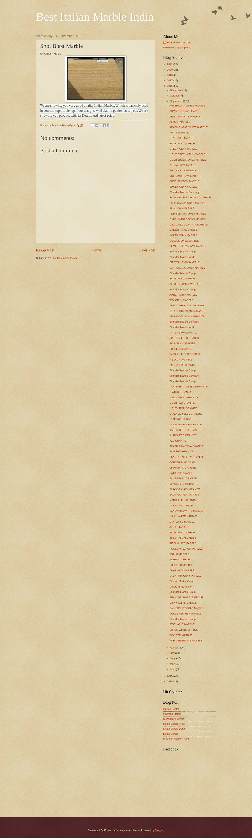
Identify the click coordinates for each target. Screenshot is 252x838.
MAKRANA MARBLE (181, 505)
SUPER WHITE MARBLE (183, 629)
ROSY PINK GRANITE (182, 343)
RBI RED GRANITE (180, 348)
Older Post (147, 250)
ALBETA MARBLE (179, 559)
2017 (170, 80)
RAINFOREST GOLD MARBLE (186, 608)
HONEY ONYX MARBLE (183, 235)
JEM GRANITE (178, 440)
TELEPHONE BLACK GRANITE (187, 310)
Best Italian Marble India (95, 16)
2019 (170, 74)
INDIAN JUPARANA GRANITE (186, 446)
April (173, 669)
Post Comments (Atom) (64, 258)
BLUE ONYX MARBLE (182, 143)
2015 (170, 676)
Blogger (159, 830)
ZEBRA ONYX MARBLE (183, 165)
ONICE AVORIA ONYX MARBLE (187, 219)
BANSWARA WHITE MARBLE (186, 510)
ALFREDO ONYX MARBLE (184, 284)
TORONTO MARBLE (181, 564)
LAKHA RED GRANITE (182, 419)
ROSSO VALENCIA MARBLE (186, 548)
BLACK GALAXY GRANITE (184, 489)
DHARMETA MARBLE (181, 570)
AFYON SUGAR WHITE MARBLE (188, 127)
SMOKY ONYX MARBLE (183, 186)
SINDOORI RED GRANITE (184, 337)
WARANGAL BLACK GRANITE (186, 316)
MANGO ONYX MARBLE (183, 229)
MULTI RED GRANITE (182, 402)
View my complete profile (177, 47)
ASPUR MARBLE (179, 554)
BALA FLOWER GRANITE (184, 494)
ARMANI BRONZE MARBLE (185, 111)
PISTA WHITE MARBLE (182, 543)
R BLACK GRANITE (180, 359)
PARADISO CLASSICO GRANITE (188, 386)
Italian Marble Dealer (175, 728)
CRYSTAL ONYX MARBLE (184, 262)
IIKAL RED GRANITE (181, 451)
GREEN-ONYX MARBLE (183, 148)
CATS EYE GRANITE (181, 473)
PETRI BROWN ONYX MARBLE (187, 213)
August (174, 647)
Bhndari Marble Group (181, 581)
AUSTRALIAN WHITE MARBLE (187, 105)
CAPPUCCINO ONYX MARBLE (187, 267)
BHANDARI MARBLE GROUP (186, 597)
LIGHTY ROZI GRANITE (183, 408)
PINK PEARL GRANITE (182, 365)
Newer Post (45, 250)
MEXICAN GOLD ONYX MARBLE (188, 224)
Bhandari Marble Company (184, 192)
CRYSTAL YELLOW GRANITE (186, 456)
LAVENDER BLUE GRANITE (185, 413)
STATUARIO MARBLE (182, 138)
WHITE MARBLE (179, 132)
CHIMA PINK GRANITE (182, 467)
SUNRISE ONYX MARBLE (184, 181)
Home (96, 250)
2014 (170, 681)
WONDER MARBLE (180, 635)
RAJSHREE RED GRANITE (185, 354)
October (175, 95)
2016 (170, 85)
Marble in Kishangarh (181, 586)
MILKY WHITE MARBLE (183, 516)
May (173, 663)
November (176, 90)
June (173, 658)
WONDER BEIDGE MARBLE (185, 640)
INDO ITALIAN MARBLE (183, 538)
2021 (170, 64)
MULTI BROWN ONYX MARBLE (187, 159)
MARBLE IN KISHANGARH (184, 500)
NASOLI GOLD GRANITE (183, 397)
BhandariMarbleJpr (178, 42)
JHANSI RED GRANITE (182, 435)
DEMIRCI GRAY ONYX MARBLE (188, 246)
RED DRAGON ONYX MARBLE (187, 202)
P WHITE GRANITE (180, 392)
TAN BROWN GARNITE (183, 332)
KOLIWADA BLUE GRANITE (185, 424)
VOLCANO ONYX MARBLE (185, 175)
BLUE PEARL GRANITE (183, 478)
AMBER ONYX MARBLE (183, 294)
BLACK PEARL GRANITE (183, 483)
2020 (170, 69)
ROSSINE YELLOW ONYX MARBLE (190, 197)
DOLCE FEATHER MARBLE (185, 613)
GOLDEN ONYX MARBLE (184, 240)
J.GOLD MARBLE (179, 527)
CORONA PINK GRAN (182, 462)
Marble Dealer (171, 708)
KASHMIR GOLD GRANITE (185, 429)
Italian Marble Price (174, 723)
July (172, 652)
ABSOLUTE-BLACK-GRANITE (186, 305)
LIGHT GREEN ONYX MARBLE (187, 154)
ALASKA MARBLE (179, 121)
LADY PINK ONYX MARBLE (185, 575)
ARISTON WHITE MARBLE (185, 116)
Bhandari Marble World (182, 257)
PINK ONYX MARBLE (181, 208)
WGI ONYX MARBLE (181, 300)
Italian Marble (170, 733)
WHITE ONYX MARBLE (182, 170)
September (176, 101)
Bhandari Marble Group (182, 251)
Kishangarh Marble (173, 718)
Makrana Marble (172, 713)
